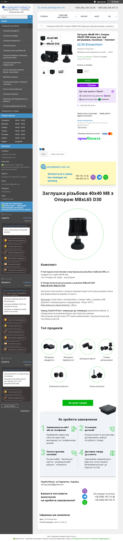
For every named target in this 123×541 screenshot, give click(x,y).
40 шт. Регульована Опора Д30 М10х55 (15, 231)
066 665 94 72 (82, 178)
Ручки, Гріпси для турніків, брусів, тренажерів (13, 71)
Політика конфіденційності (100, 539)
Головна (44, 16)
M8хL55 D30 (59, 285)
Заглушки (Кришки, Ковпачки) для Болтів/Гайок (15, 56)
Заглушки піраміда (10, 36)
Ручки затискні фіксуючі (12, 89)
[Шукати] (30, 17)
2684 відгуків (101, 2)
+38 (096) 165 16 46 (105, 496)
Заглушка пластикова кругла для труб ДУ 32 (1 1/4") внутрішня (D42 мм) (15, 381)
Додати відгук (9, 406)
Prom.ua (73, 536)
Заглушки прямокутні (11, 40)
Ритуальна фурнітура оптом (14, 106)
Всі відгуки (25, 411)
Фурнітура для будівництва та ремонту (15, 100)
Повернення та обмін (10, 111)
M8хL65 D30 (89, 282)
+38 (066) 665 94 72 (105, 499)
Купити (88, 80)
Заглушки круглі (9, 45)
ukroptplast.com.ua (55, 167)
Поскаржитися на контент (81, 539)
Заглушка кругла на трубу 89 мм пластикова (16, 375)
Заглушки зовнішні (10, 94)
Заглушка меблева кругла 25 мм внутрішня (15, 300)
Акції (97, 16)
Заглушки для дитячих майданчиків (12, 63)
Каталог (84, 16)
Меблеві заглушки (10, 77)
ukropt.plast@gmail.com (11, 184)
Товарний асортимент (10, 26)
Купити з (88, 85)
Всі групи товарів (78, 402)
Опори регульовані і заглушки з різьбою (15, 83)
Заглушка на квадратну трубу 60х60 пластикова (15, 310)
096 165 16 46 (82, 175)
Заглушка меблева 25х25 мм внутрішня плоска (15, 305)
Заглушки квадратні (11, 31)
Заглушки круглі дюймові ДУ (14, 50)
